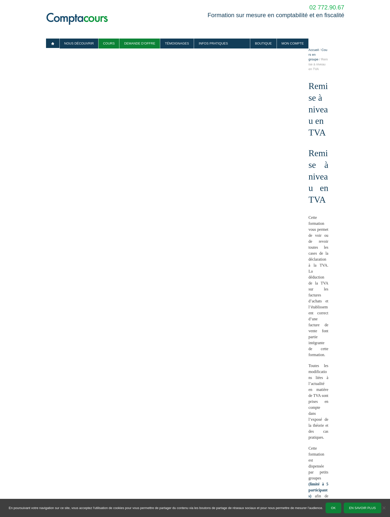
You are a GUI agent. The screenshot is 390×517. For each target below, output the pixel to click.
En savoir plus (362, 508)
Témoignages (177, 43)
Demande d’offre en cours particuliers (296, 462)
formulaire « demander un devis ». (253, 399)
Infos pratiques (213, 43)
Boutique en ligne (207, 478)
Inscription (111, 377)
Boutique (263, 43)
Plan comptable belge (135, 478)
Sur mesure (203, 462)
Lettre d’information (134, 470)
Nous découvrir (79, 43)
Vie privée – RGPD (59, 494)
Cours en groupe (70, 60)
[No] (383, 507)
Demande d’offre (139, 43)
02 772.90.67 (326, 7)
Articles (125, 462)
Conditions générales (61, 486)
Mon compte (293, 43)
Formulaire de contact (285, 470)
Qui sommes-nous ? (60, 462)
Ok (333, 508)
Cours (109, 43)
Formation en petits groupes (215, 470)
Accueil (52, 43)
